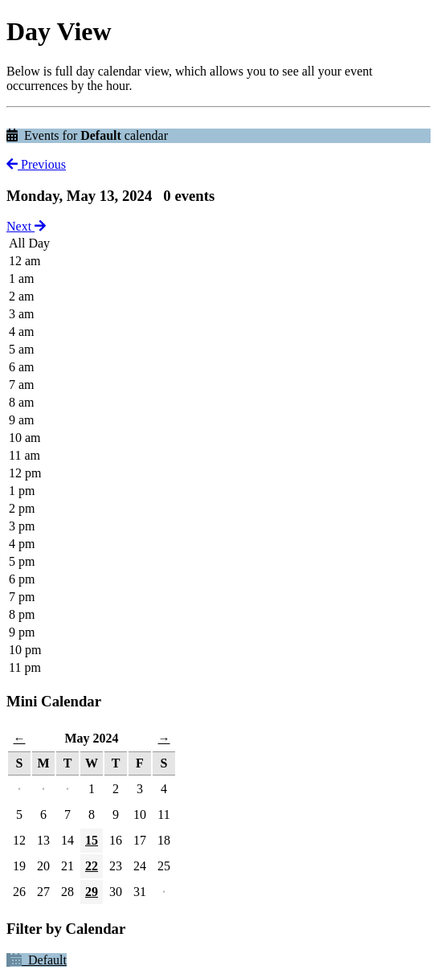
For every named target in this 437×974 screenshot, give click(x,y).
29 (91, 891)
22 (91, 866)
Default (38, 960)
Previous (36, 164)
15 (91, 840)
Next (26, 226)
